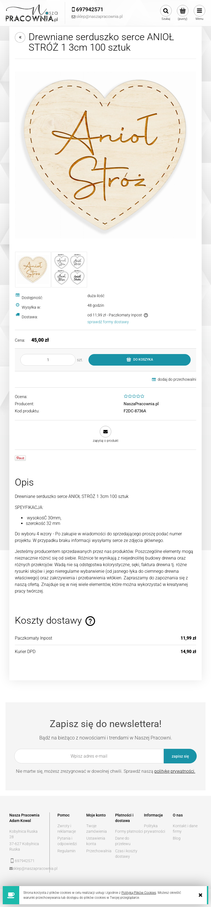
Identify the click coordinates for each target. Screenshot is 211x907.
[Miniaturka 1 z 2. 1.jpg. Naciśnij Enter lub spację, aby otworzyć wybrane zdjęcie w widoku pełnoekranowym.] (33, 269)
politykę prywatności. (174, 771)
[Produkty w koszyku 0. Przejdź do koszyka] (182, 13)
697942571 (25, 861)
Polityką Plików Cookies (138, 893)
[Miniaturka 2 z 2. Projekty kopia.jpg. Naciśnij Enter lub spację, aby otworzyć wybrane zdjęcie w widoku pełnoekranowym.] (69, 269)
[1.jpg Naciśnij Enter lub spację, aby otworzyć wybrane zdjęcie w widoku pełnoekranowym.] (105, 155)
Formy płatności (129, 831)
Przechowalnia (99, 851)
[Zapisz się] (180, 756)
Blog (177, 838)
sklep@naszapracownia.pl (27, 868)
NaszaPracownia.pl (141, 403)
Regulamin (66, 851)
